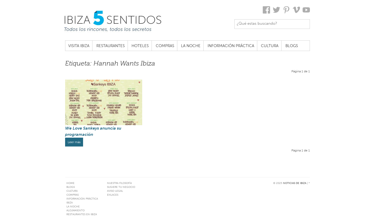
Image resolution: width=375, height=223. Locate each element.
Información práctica (231, 45)
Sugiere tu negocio (121, 187)
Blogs (291, 45)
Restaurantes (110, 45)
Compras (165, 45)
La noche (191, 45)
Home (70, 183)
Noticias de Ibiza (294, 183)
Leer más (74, 142)
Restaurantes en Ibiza (81, 214)
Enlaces (112, 194)
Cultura (269, 45)
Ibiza (69, 202)
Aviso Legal (115, 191)
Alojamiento (75, 210)
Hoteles (140, 45)
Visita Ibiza (78, 45)
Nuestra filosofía (119, 183)
